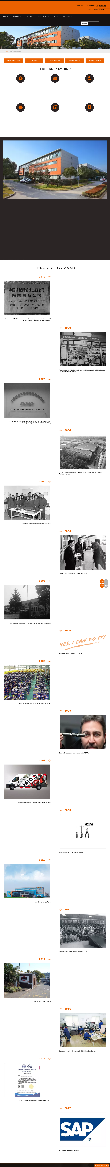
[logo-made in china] (101, 5)
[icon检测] (20, 107)
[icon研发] (55, 107)
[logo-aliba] (90, 5)
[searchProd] (90, 20)
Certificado (34, 60)
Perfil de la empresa (95, 60)
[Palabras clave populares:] (84, 23)
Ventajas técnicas (74, 60)
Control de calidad (54, 60)
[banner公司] (55, 37)
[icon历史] (20, 78)
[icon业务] (55, 78)
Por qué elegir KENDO (14, 60)
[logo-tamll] (79, 5)
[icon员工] (89, 78)
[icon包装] (89, 107)
